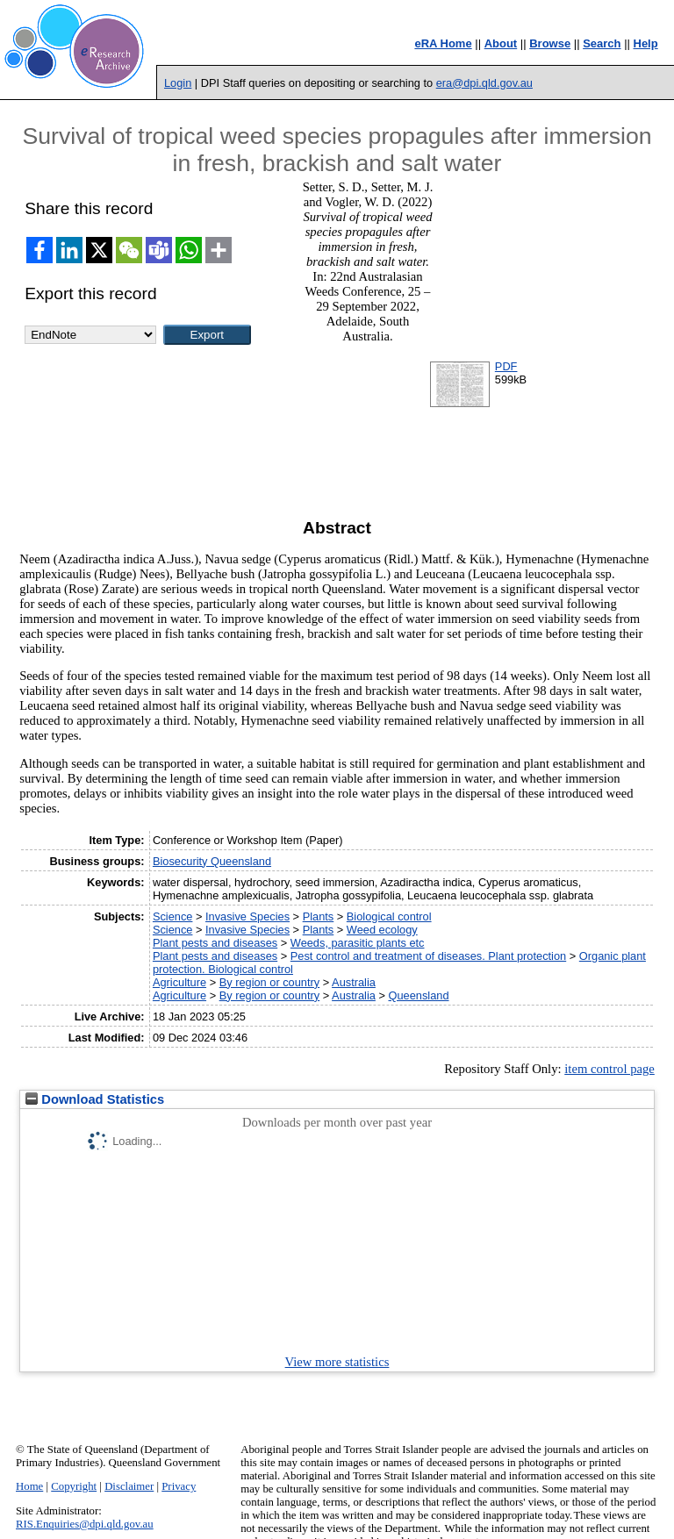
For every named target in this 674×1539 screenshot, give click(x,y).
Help (646, 43)
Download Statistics (94, 1099)
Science (173, 916)
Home (29, 1486)
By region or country (269, 982)
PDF (506, 366)
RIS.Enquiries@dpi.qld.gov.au (85, 1524)
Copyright (74, 1486)
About (501, 43)
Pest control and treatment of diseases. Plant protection (428, 956)
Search (601, 43)
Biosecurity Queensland (212, 861)
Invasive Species (247, 916)
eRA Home (442, 43)
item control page (609, 1069)
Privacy (178, 1486)
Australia (354, 982)
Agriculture (179, 982)
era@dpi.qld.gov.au (484, 82)
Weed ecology (382, 929)
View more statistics (337, 1362)
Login (177, 82)
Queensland (418, 995)
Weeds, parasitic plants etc (357, 942)
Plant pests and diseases (215, 942)
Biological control (389, 916)
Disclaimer (129, 1486)
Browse (549, 43)
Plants (318, 916)
